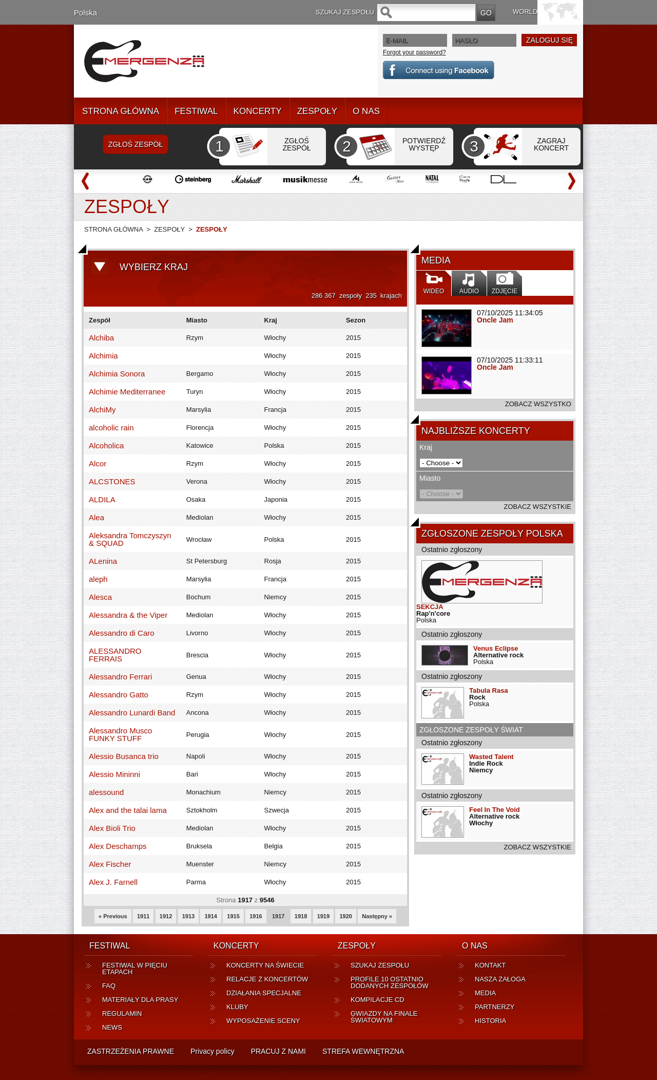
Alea (96, 517)
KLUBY (237, 1007)
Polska (85, 12)
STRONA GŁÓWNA (120, 111)
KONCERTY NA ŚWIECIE (265, 965)
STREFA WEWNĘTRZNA (363, 1051)
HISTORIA (490, 1021)
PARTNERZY (495, 1007)
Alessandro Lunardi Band (132, 712)
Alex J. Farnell (113, 882)
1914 (210, 916)
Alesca (100, 597)
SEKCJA (429, 607)
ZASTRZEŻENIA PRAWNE (130, 1051)
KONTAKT (490, 965)
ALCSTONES (112, 481)
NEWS (112, 1027)
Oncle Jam (495, 320)
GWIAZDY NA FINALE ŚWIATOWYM (384, 1017)
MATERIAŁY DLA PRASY (140, 999)
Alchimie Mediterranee (127, 391)
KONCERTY (258, 111)
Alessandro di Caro (121, 633)
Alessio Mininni (114, 774)
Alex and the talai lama (128, 810)
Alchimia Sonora (117, 373)
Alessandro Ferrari (120, 676)
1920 (345, 916)
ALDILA (102, 499)
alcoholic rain (111, 427)
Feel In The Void (494, 809)
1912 (166, 916)
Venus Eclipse (495, 648)
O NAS (366, 111)
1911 (143, 916)
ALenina (103, 561)
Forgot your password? (414, 52)
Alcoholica (106, 445)
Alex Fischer (110, 864)
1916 (255, 916)
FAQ (108, 986)
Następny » (377, 916)
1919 (323, 916)
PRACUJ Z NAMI (278, 1051)
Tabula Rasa (488, 690)
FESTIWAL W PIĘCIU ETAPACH (134, 968)
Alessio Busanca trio (124, 756)
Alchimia (103, 355)
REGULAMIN (122, 1013)
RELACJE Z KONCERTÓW (267, 979)
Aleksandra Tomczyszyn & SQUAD (130, 539)
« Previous (113, 916)
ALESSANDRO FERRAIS (115, 655)
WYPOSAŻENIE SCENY (263, 1021)
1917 (278, 916)
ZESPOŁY (317, 111)
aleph (98, 579)
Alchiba (101, 337)
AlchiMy (102, 409)
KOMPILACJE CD (377, 999)
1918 (301, 916)
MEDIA (485, 993)
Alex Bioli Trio (112, 828)
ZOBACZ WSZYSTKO (538, 404)
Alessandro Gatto (118, 694)
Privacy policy (212, 1051)
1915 (233, 916)
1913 (188, 916)
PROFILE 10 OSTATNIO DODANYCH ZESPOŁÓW (390, 982)
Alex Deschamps (118, 846)
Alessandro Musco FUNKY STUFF (120, 734)
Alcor (97, 463)
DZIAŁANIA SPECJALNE (263, 993)
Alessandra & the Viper (128, 615)
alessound (106, 792)
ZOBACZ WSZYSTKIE (537, 506)
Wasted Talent (491, 757)
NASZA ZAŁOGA (500, 979)
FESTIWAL (196, 111)
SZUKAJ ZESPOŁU (380, 965)
